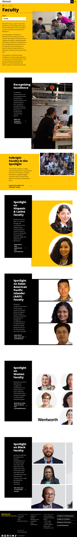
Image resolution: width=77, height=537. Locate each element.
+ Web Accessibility (48, 524)
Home (5, 5)
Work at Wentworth (22, 532)
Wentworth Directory (22, 521)
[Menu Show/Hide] (75, 1)
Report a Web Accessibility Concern (48, 527)
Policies (45, 519)
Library (32, 523)
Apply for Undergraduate (66, 516)
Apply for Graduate (64, 519)
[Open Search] (72, 1)
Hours (18, 519)
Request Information (64, 522)
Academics (10, 5)
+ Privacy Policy (47, 523)
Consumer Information (49, 518)
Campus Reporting (47, 516)
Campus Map (20, 516)
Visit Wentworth (63, 525)
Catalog (32, 518)
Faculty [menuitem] (6, 18)
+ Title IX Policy (47, 521)
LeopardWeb (33, 521)
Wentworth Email (34, 519)
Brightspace (33, 516)
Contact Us (20, 518)
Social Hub (22, 536)
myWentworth (33, 524)
